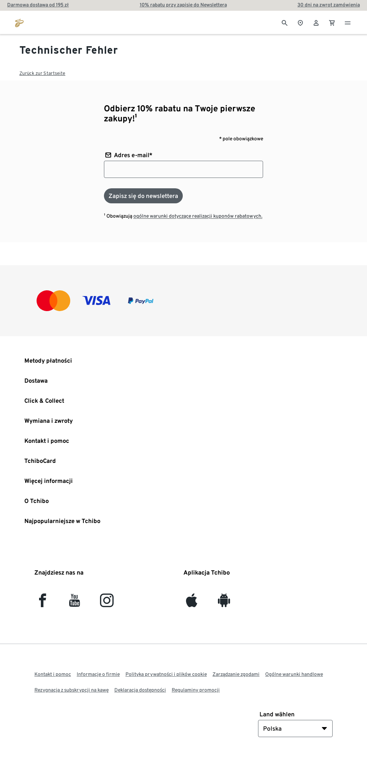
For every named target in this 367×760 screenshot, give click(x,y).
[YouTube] (75, 603)
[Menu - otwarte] (348, 22)
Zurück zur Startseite (42, 73)
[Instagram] (107, 603)
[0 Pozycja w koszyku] (332, 22)
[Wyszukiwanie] (284, 22)
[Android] (224, 603)
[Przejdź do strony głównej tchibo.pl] (19, 22)
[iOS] (192, 603)
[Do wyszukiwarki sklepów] (300, 22)
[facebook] (42, 603)
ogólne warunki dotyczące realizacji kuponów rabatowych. (197, 216)
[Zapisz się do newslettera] (143, 196)
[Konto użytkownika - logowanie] (316, 22)
